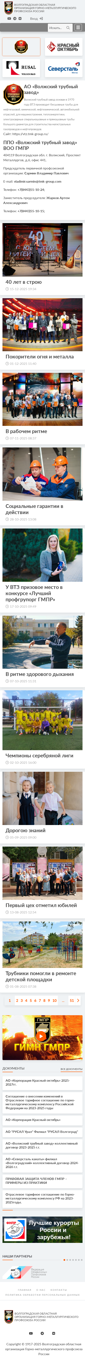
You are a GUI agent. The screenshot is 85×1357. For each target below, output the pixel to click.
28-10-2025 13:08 (23, 519)
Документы (13, 1068)
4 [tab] (73, 1260)
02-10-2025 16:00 (23, 762)
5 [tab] (76, 1260)
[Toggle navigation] (77, 27)
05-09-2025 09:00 (23, 837)
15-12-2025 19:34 (23, 289)
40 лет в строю (24, 282)
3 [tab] (70, 1260)
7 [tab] (82, 1260)
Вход (36, 18)
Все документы (72, 1069)
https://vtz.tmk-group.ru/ (30, 134)
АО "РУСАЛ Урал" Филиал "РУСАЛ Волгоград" (42, 1131)
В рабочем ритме (26, 431)
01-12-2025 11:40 (23, 363)
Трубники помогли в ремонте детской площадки (41, 976)
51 (72, 1000)
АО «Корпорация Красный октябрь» (33, 1120)
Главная (24, 1290)
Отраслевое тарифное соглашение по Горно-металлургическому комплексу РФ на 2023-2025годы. (40, 1198)
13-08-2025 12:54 (23, 912)
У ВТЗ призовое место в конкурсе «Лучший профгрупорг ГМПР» (34, 593)
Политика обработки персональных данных (42, 1294)
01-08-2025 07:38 (23, 986)
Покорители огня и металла (40, 356)
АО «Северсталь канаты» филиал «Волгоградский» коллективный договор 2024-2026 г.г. (42, 1163)
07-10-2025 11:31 (23, 681)
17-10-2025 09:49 (23, 606)
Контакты (59, 1290)
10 (54, 1000)
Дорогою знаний (26, 830)
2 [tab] (67, 1260)
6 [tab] (79, 1260)
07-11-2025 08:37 (23, 438)
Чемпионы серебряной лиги (39, 755)
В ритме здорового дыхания (40, 674)
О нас (41, 1290)
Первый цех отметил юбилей (41, 905)
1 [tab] (64, 1260)
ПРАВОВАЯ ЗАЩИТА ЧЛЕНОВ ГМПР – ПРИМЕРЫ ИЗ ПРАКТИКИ (36, 1180)
